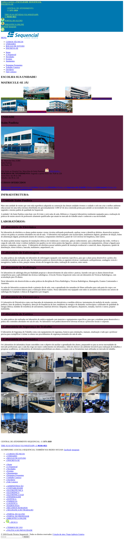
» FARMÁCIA (11, 501)
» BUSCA (12, 522)
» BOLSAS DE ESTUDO (16, 458)
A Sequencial (11, 55)
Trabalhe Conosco (13, 67)
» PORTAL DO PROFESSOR (17, 516)
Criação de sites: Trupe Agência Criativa (68, 534)
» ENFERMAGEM (13, 497)
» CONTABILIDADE (14, 488)
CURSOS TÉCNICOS (14, 42)
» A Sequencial (11, 467)
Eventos (9, 59)
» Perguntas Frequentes (15, 475)
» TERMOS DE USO (14, 527)
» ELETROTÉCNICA (14, 490)
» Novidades (11, 469)
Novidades (10, 57)
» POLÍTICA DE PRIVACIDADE (19, 530)
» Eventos (10, 471)
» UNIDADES (11, 456)
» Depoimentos (12, 473)
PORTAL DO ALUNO (12, 21)
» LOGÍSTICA (11, 503)
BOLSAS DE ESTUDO (15, 46)
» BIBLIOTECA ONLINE (16, 518)
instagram (12, 27)
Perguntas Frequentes (14, 65)
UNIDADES (11, 44)
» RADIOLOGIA (12, 506)
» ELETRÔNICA (12, 493)
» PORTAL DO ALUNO (15, 514)
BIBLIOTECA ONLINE (12, 24)
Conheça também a (21, 2)
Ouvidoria (10, 70)
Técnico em (11, 187)
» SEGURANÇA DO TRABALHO (19, 510)
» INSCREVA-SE (13, 460)
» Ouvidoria (10, 480)
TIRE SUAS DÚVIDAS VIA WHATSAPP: (24, 446)
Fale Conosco (11, 72)
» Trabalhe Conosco (13, 478)
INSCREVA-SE (7, 4)
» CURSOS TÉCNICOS (15, 454)
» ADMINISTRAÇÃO (14, 486)
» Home (9, 464)
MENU (4, 38)
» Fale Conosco (12, 482)
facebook (4, 27)
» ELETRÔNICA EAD (15, 495)
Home (8, 52)
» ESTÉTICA (11, 499)
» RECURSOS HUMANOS (17, 508)
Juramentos (10, 61)
